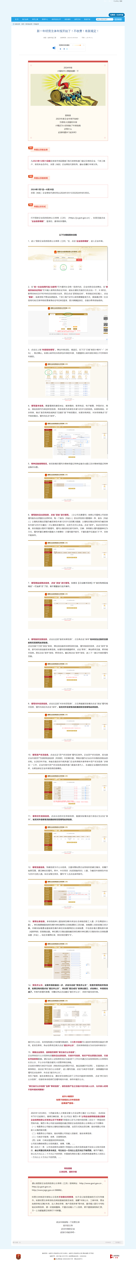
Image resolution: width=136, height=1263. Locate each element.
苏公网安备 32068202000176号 (63, 1259)
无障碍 (112, 15)
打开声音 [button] (73, 45)
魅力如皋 (25, 19)
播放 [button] (60, 48)
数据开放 (87, 19)
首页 (22, 24)
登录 (121, 1)
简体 (105, 1)
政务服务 (68, 19)
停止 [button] (64, 49)
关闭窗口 (117, 1242)
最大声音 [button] (84, 45)
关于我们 (91, 1253)
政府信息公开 (56, 19)
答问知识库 (29, 24)
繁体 (110, 1)
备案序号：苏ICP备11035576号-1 (59, 1256)
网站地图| (85, 1253)
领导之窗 (35, 19)
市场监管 (36, 24)
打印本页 (107, 1242)
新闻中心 (45, 19)
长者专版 (119, 15)
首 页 (17, 19)
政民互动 (77, 19)
